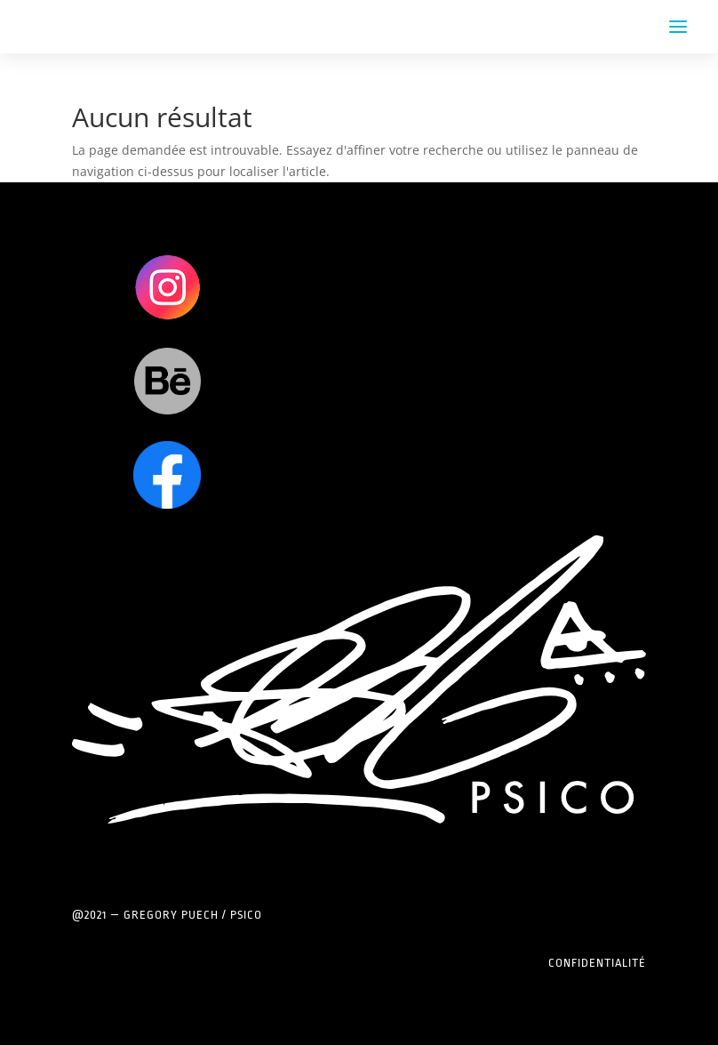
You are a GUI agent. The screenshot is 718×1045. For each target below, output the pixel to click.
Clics (167, 287)
